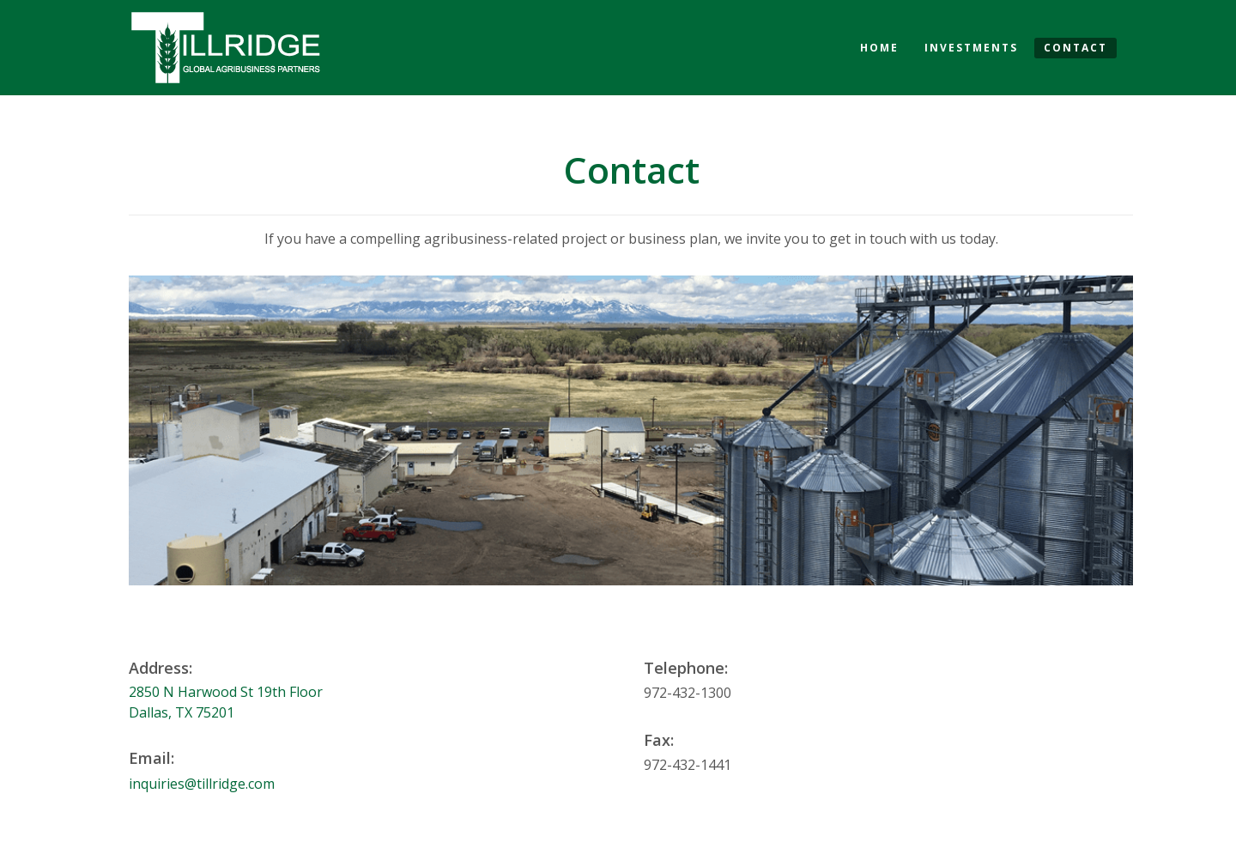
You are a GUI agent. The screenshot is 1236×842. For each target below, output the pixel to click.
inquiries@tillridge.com (202, 783)
